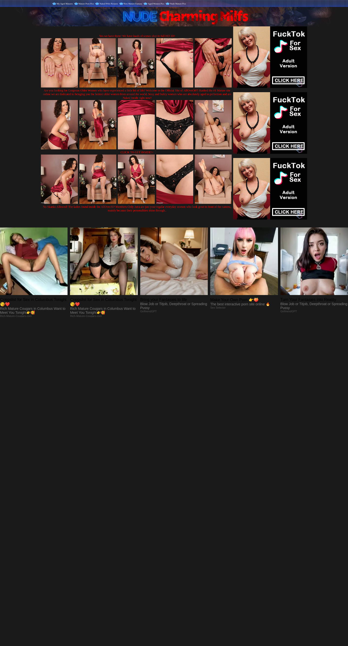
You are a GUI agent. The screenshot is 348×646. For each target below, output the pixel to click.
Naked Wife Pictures (109, 3)
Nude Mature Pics (178, 3)
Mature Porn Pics (86, 3)
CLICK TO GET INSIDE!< (137, 152)
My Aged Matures (65, 3)
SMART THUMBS (183, 543)
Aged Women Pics (156, 3)
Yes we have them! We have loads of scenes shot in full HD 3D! (137, 36)
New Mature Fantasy (133, 3)
